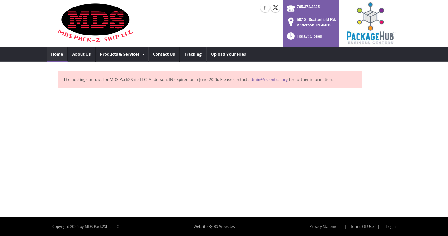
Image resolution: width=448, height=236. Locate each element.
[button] (304, 38)
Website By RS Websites (214, 226)
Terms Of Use (362, 226)
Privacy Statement (325, 226)
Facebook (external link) (265, 7)
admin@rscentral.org (268, 79)
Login (391, 226)
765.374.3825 (308, 7)
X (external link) (275, 7)
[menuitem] (57, 54)
